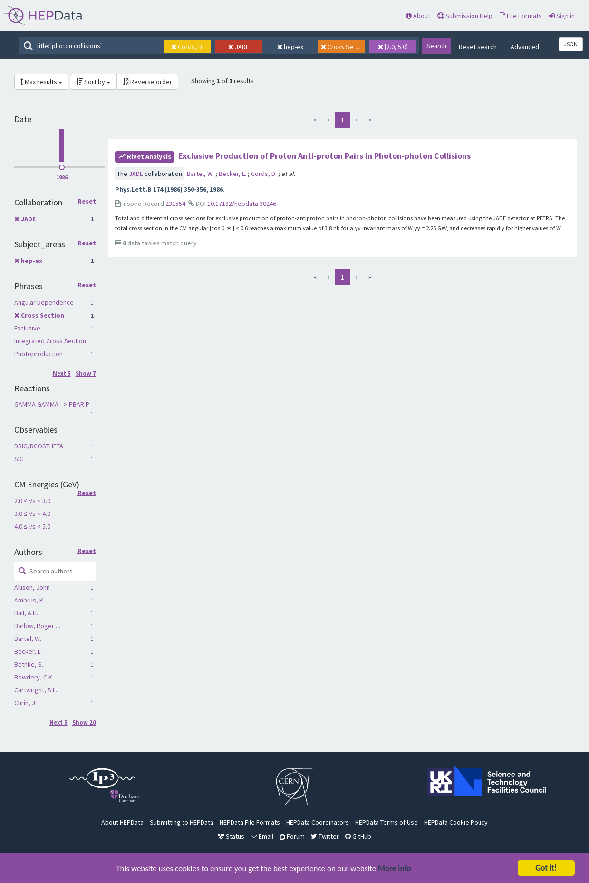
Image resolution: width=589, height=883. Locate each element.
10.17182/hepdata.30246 (241, 203)
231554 (175, 203)
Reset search (478, 46)
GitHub (358, 836)
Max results (41, 82)
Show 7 (86, 373)
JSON (571, 44)
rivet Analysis (144, 156)
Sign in (562, 15)
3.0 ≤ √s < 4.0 (32, 513)
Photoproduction (38, 353)
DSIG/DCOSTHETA (38, 446)
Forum (292, 836)
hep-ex (31, 260)
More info (394, 869)
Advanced (525, 46)
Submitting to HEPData (181, 822)
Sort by (93, 82)
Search (436, 45)
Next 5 (62, 373)
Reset (86, 201)
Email (262, 836)
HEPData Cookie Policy (456, 822)
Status (231, 836)
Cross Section (42, 315)
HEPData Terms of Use (386, 822)
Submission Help (464, 15)
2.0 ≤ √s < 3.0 (32, 500)
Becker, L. (28, 651)
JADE (28, 218)
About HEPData (122, 822)
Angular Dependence (44, 302)
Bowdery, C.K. (34, 677)
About (418, 15)
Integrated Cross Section (50, 341)
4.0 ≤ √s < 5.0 (32, 526)
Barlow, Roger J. (37, 625)
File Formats (521, 15)
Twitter (325, 836)
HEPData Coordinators (317, 822)
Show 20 (84, 722)
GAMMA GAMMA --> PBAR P (51, 404)
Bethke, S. (28, 664)
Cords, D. (264, 173)
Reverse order (147, 82)
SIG (19, 459)
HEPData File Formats (250, 822)
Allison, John (32, 587)
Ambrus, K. (29, 600)
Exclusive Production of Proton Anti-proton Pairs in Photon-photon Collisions (324, 155)
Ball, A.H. (26, 613)
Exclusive (27, 328)
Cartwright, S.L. (35, 690)
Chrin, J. (25, 703)
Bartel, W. (27, 638)
